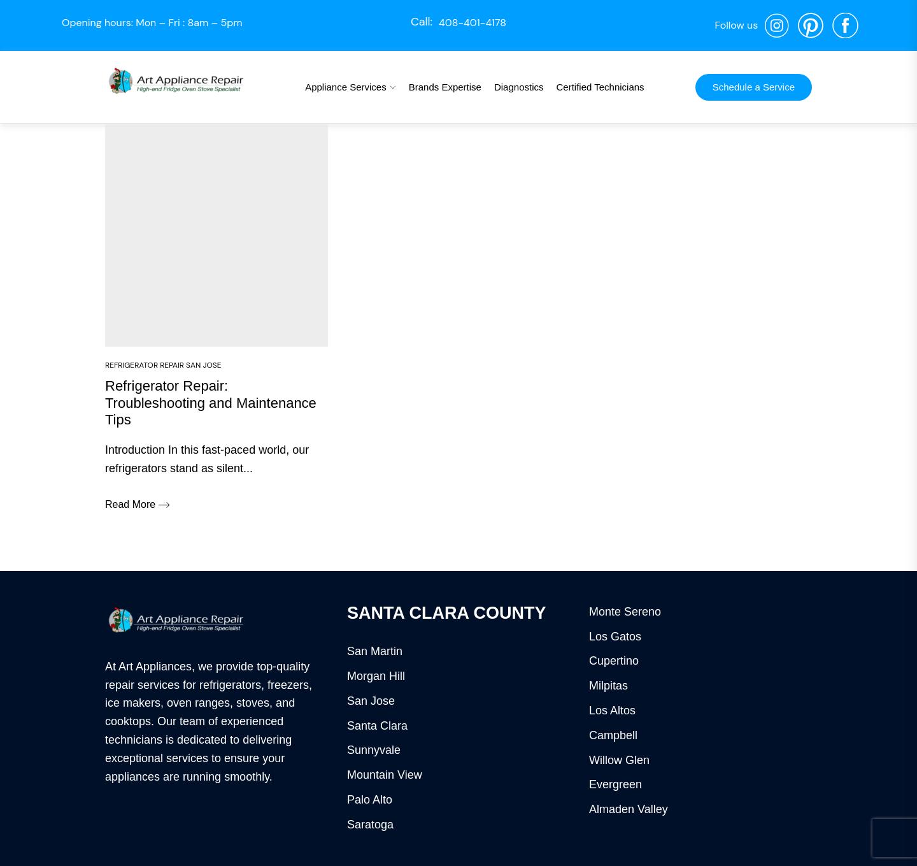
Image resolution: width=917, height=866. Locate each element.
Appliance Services (346, 87)
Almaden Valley (628, 809)
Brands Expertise (445, 87)
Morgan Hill (376, 676)
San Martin (374, 651)
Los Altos (612, 710)
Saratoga (370, 824)
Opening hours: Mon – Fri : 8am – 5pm (152, 22)
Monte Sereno (625, 611)
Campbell (613, 735)
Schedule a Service (754, 87)
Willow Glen (619, 760)
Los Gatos (615, 636)
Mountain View (384, 775)
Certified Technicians (600, 87)
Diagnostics (519, 87)
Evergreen (615, 784)
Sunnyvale (374, 750)
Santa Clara (377, 725)
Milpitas (608, 685)
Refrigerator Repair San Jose (163, 365)
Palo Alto (369, 799)
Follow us (736, 25)
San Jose (371, 701)
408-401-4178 (472, 22)
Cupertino (614, 660)
